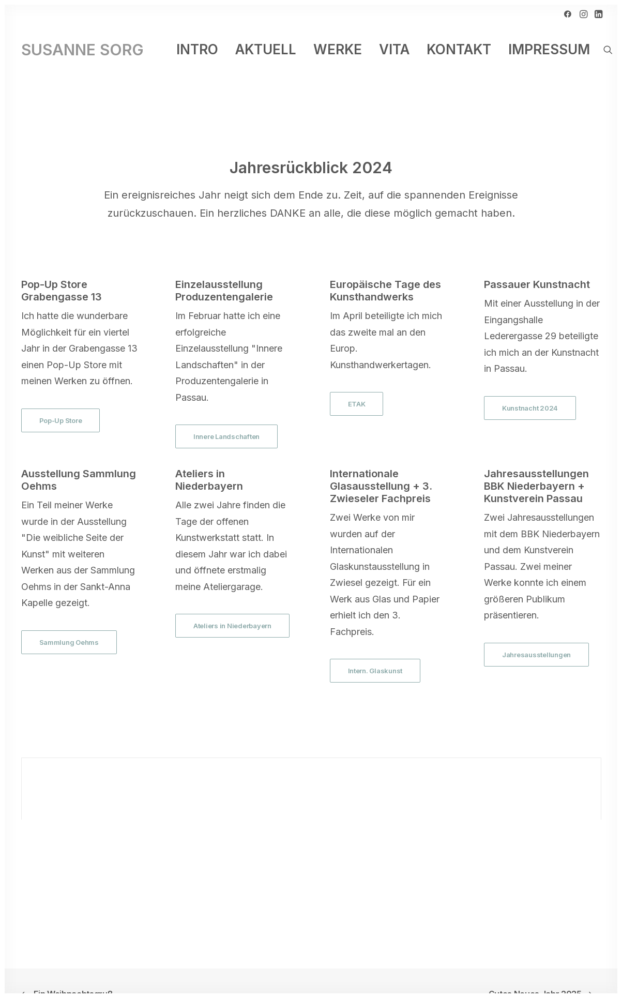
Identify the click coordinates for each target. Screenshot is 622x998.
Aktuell (265, 49)
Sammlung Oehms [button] (69, 625)
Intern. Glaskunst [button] (375, 653)
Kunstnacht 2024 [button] (530, 390)
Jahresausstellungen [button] (536, 637)
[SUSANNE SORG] (82, 49)
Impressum (549, 49)
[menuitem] (567, 14)
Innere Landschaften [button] (226, 419)
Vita (394, 49)
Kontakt (459, 49)
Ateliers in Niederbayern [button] (232, 608)
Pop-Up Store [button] (60, 403)
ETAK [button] (357, 386)
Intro (197, 49)
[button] (567, 14)
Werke (337, 49)
